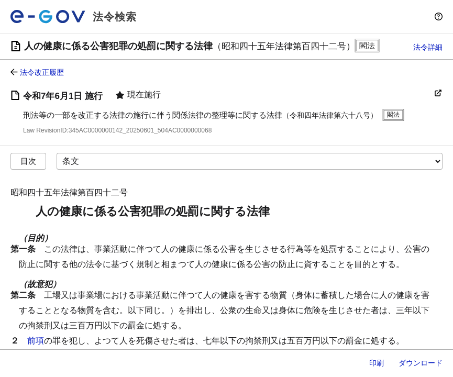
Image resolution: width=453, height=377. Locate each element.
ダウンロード (421, 363)
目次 (28, 161)
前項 (35, 340)
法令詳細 (428, 47)
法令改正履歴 (42, 72)
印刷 (376, 363)
